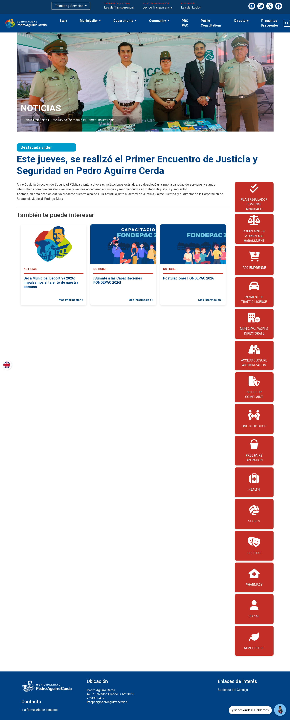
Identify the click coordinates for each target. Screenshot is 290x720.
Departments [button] (123, 21)
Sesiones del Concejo (233, 690)
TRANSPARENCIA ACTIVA (119, 6)
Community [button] (158, 21)
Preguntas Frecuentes (270, 23)
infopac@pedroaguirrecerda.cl (107, 702)
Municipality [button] (89, 21)
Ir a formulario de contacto (39, 710)
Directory (241, 21)
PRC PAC (185, 23)
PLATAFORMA (191, 6)
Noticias (41, 120)
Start (63, 21)
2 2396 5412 (95, 698)
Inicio (28, 120)
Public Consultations (211, 23)
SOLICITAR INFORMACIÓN (157, 6)
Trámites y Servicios (69, 6)
